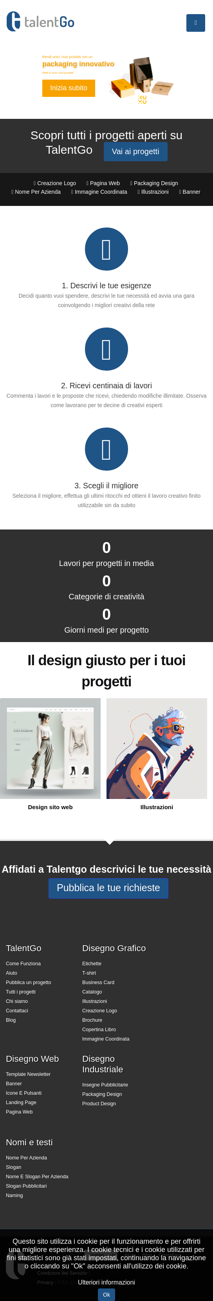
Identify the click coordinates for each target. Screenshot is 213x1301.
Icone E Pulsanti (24, 1093)
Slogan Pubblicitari (26, 1186)
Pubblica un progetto (28, 982)
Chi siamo (17, 1001)
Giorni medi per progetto (106, 630)
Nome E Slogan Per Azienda (37, 1176)
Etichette (91, 963)
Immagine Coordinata (105, 1039)
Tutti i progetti (21, 992)
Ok (106, 1295)
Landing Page (21, 1102)
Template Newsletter (28, 1074)
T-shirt (89, 973)
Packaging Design (102, 1094)
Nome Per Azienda (26, 1158)
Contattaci (17, 1011)
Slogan (13, 1167)
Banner (14, 1083)
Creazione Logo (99, 1011)
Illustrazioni (94, 1001)
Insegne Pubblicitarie (105, 1085)
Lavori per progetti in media (106, 563)
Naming (14, 1195)
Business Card (98, 982)
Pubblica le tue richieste (108, 887)
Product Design (99, 1103)
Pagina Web (19, 1112)
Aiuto (11, 973)
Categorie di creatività (106, 596)
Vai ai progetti (135, 151)
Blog (11, 1020)
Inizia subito (68, 88)
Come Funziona (23, 963)
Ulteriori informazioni (106, 1282)
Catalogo (92, 992)
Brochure (92, 1020)
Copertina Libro (99, 1029)
